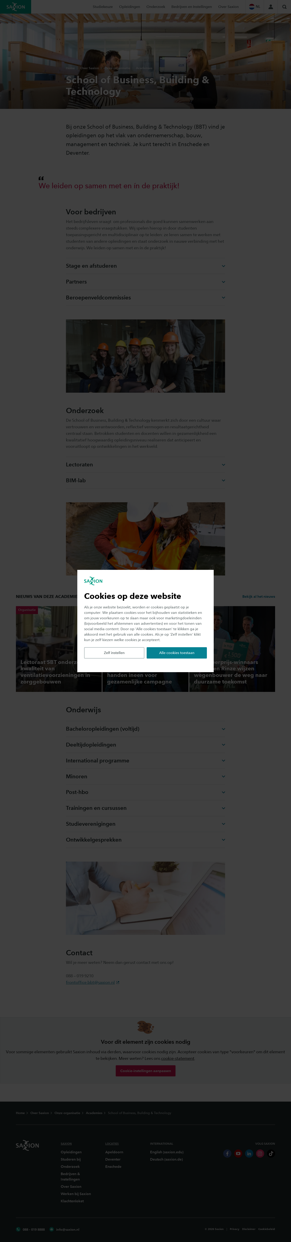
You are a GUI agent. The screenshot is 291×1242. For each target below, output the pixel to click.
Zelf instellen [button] (114, 653)
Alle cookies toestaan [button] (176, 653)
